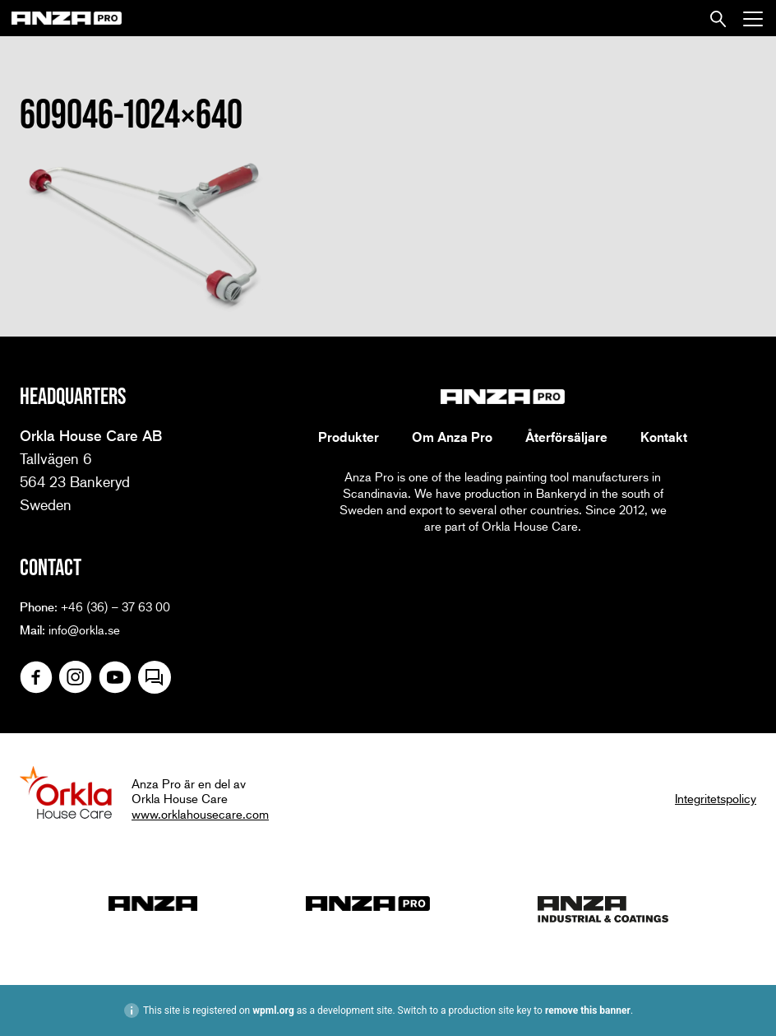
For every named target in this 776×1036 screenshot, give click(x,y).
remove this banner (587, 1010)
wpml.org (273, 1010)
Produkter (348, 437)
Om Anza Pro (452, 437)
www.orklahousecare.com (200, 813)
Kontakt (663, 437)
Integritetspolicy (715, 798)
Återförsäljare (566, 437)
